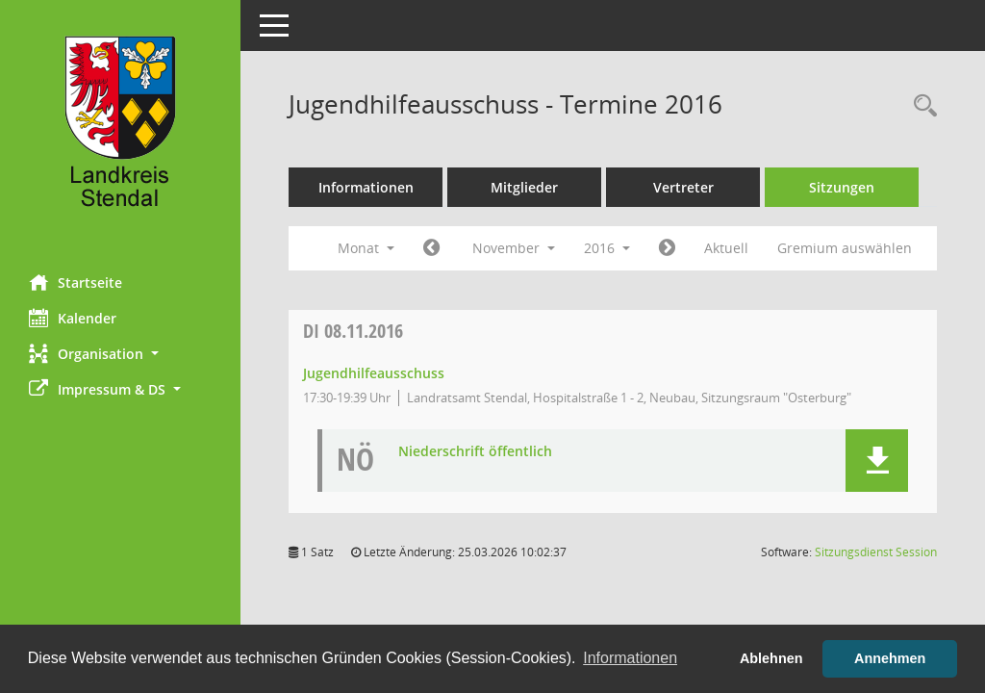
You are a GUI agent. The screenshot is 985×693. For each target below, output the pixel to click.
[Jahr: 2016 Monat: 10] (431, 248)
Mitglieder (524, 187)
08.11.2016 (353, 331)
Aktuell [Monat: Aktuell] (726, 248)
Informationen (366, 187)
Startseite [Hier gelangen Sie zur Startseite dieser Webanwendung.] (75, 282)
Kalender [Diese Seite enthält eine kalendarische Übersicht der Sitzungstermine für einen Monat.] (72, 317)
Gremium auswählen (844, 248)
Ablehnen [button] (771, 658)
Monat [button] (366, 248)
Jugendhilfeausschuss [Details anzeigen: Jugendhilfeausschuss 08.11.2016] (373, 373)
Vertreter (683, 187)
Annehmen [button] (889, 658)
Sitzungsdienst (876, 552)
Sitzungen (841, 187)
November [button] (513, 248)
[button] (120, 354)
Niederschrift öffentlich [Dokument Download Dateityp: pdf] (475, 452)
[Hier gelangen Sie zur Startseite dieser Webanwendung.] (120, 130)
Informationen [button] (630, 658)
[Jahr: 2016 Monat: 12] (667, 248)
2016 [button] (607, 248)
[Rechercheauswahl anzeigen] (920, 106)
